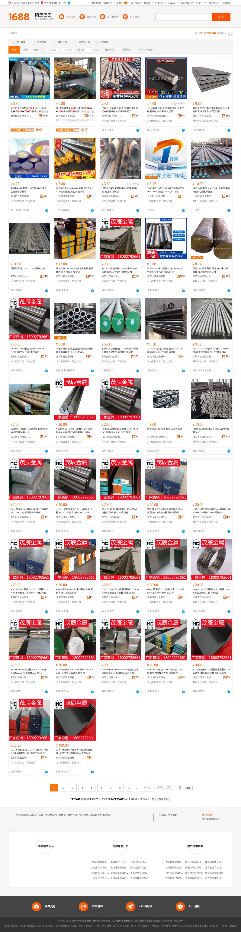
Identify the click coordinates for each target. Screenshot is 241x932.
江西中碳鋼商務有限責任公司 (105, 862)
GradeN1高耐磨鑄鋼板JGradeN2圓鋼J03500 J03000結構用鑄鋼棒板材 (29, 511)
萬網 (175, 925)
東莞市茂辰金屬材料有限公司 (112, 276)
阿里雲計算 (144, 925)
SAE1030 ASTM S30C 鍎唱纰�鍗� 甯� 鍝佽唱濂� (28, 110)
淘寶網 (73, 925)
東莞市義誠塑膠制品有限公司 (21, 356)
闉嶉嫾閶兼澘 (77, 120)
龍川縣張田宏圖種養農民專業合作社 (183, 867)
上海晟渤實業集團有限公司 (66, 196)
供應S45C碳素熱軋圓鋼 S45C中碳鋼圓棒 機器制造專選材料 (210, 270)
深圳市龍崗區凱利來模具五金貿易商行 (203, 356)
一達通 (223, 925)
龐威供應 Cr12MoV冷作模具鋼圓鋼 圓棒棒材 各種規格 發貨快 (75, 270)
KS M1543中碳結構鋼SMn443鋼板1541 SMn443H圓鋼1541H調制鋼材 (211, 511)
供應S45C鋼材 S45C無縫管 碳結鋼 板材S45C (211, 431)
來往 (197, 925)
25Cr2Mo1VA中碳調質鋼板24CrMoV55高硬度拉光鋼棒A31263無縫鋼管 (211, 350)
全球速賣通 (61, 925)
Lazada (233, 925)
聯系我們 (167, 920)
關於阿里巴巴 (153, 920)
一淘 (97, 925)
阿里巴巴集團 (10, 925)
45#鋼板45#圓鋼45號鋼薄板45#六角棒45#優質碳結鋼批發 (29, 431)
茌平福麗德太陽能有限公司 (218, 862)
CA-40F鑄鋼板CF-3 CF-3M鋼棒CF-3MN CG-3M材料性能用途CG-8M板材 (29, 751)
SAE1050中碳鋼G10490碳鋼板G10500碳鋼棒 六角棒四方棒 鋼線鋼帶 (165, 671)
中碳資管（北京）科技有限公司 (126, 862)
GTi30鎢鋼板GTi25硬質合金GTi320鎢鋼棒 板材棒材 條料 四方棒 (165, 591)
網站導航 (178, 920)
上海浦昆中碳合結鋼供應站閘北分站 (129, 867)
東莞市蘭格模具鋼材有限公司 (157, 276)
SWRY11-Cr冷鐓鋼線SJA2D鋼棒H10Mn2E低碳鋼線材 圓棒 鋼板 (211, 591)
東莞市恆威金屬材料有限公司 (157, 356)
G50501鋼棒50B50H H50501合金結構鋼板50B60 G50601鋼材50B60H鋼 (120, 671)
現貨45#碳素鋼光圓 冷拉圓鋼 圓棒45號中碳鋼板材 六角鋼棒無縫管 (120, 110)
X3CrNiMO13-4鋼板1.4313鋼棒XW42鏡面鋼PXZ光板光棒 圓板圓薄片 (165, 511)
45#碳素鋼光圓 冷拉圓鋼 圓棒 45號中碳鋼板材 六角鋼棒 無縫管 (165, 110)
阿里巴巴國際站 (28, 925)
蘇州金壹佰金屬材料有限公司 (203, 116)
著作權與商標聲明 (101, 920)
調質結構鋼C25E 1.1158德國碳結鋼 (28, 268)
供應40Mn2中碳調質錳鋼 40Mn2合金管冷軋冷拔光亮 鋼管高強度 (165, 270)
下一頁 (147, 787)
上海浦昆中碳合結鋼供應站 (143, 862)
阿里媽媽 (124, 925)
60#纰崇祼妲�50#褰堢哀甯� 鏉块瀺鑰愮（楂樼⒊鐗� (74, 110)
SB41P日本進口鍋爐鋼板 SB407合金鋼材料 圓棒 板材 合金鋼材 (119, 511)
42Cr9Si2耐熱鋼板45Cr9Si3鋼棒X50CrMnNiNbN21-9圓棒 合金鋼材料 (120, 270)
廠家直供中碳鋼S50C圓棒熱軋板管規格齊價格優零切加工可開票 (211, 110)
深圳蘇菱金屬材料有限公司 (66, 356)
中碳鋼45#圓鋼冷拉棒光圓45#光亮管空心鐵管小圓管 (29, 190)
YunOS (155, 925)
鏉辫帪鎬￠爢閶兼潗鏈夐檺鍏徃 (21, 116)
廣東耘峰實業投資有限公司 (179, 862)
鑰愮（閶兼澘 (63, 120)
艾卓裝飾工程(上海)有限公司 (219, 867)
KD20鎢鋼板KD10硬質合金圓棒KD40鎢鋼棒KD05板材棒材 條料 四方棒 (211, 671)
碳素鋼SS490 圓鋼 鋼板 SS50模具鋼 (164, 429)
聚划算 (89, 925)
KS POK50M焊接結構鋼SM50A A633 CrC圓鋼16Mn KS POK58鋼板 (29, 350)
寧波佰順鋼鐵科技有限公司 (157, 116)
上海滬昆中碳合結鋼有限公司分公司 (148, 867)
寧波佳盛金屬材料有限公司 (112, 196)
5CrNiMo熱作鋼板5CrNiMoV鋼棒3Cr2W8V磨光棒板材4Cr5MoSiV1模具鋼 (29, 591)
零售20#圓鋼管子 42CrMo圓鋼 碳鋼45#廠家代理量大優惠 (211, 190)
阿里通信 (166, 925)
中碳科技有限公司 (139, 878)
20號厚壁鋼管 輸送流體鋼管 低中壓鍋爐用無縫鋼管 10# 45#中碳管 (74, 350)
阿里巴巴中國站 (46, 925)
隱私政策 (139, 920)
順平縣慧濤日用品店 (175, 873)
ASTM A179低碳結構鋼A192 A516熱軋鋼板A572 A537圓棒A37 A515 (28, 671)
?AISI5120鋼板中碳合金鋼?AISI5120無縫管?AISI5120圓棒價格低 (165, 350)
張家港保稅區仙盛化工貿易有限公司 (203, 878)
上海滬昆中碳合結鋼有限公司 (105, 867)
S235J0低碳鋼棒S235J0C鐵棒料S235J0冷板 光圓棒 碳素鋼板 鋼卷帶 (74, 671)
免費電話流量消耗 (214, 873)
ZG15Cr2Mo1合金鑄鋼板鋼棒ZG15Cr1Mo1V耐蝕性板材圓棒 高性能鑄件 (120, 591)
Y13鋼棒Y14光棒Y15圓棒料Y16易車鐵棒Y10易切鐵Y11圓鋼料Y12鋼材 (74, 431)
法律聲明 (116, 920)
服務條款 (128, 920)
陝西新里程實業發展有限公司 (180, 878)
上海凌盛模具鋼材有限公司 (203, 196)
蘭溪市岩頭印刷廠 (194, 873)
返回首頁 (144, 799)
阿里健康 (213, 925)
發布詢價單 (207, 814)
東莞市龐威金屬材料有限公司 (66, 276)
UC (181, 925)
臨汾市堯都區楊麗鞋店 (196, 862)
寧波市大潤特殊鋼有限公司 (21, 196)
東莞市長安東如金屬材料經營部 (203, 276)
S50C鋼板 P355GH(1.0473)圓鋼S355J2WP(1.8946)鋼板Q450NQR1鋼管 (165, 190)
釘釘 (204, 925)
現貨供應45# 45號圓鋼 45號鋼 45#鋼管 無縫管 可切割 (119, 190)
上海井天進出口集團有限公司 (157, 196)
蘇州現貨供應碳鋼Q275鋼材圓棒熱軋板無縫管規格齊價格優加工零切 (120, 350)
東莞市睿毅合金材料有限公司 (21, 276)
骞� (45, 115)
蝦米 (133, 925)
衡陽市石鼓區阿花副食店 (197, 867)
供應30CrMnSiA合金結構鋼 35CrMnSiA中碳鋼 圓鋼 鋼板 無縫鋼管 (74, 190)
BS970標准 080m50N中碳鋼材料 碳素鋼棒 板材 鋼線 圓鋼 (74, 591)
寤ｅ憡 (45, 111)
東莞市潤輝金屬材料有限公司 (157, 436)
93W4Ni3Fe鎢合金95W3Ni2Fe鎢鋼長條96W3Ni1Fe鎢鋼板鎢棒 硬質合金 (74, 751)
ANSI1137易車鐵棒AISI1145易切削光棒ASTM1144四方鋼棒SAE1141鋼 (74, 511)
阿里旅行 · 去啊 (109, 925)
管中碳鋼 (172, 814)
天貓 (81, 925)
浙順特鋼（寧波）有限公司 (112, 116)
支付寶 (189, 925)
